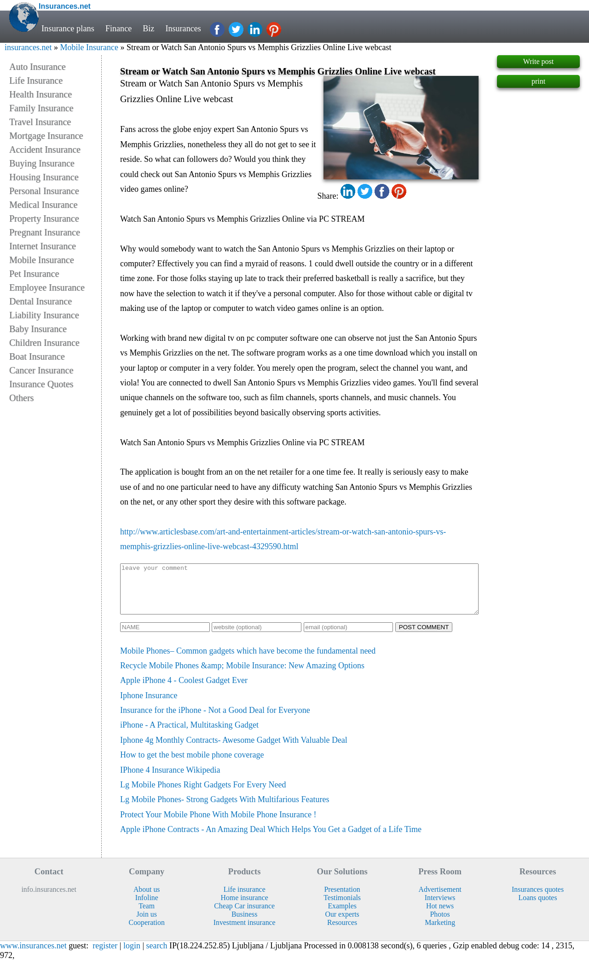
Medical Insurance (43, 205)
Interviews (440, 907)
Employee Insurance (47, 287)
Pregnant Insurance (44, 232)
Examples (342, 915)
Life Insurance (36, 80)
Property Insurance (44, 218)
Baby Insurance (38, 329)
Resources (342, 932)
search (156, 955)
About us (146, 899)
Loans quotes (538, 907)
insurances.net (28, 47)
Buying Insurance (42, 163)
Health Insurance (40, 94)
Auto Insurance (37, 67)
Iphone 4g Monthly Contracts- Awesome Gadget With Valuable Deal (233, 749)
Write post (538, 61)
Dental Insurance (40, 301)
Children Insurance (44, 343)
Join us (146, 924)
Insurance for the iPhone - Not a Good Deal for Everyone (215, 719)
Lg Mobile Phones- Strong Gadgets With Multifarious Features (224, 809)
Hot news (440, 915)
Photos (440, 924)
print (538, 81)
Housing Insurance (44, 177)
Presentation (342, 899)
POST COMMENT (424, 636)
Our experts (342, 924)
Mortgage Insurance (46, 136)
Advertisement (440, 899)
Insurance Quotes (41, 384)
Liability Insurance (44, 315)
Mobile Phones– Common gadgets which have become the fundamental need (247, 660)
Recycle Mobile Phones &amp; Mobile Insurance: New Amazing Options (242, 675)
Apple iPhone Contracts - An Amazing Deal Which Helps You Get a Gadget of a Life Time (271, 839)
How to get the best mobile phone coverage (192, 764)
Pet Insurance (34, 274)
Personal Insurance (44, 191)
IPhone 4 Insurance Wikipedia (170, 779)
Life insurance (245, 899)
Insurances (184, 28)
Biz (149, 28)
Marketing (440, 932)
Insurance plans (67, 28)
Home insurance (244, 907)
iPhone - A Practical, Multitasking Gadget (189, 734)
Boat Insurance (37, 356)
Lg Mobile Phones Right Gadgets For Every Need (203, 794)
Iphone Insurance (148, 705)
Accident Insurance (45, 149)
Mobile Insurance (89, 47)
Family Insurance (41, 108)
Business (244, 924)
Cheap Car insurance (244, 915)
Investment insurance (245, 932)
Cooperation (147, 932)
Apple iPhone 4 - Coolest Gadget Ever (184, 689)
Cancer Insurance (41, 370)
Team (147, 915)
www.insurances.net (33, 955)
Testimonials (342, 907)
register (104, 955)
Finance (118, 28)
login (131, 955)
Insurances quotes (538, 899)
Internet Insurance (42, 246)
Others (21, 398)
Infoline (146, 907)
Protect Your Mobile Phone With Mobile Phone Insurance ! (218, 824)
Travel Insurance (40, 122)
